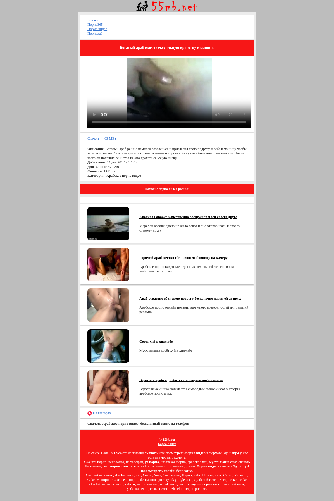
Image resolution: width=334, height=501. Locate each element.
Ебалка (92, 20)
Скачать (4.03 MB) (101, 138)
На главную (99, 413)
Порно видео (97, 29)
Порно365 (95, 24)
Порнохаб (94, 33)
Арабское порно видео (123, 175)
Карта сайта (167, 444)
